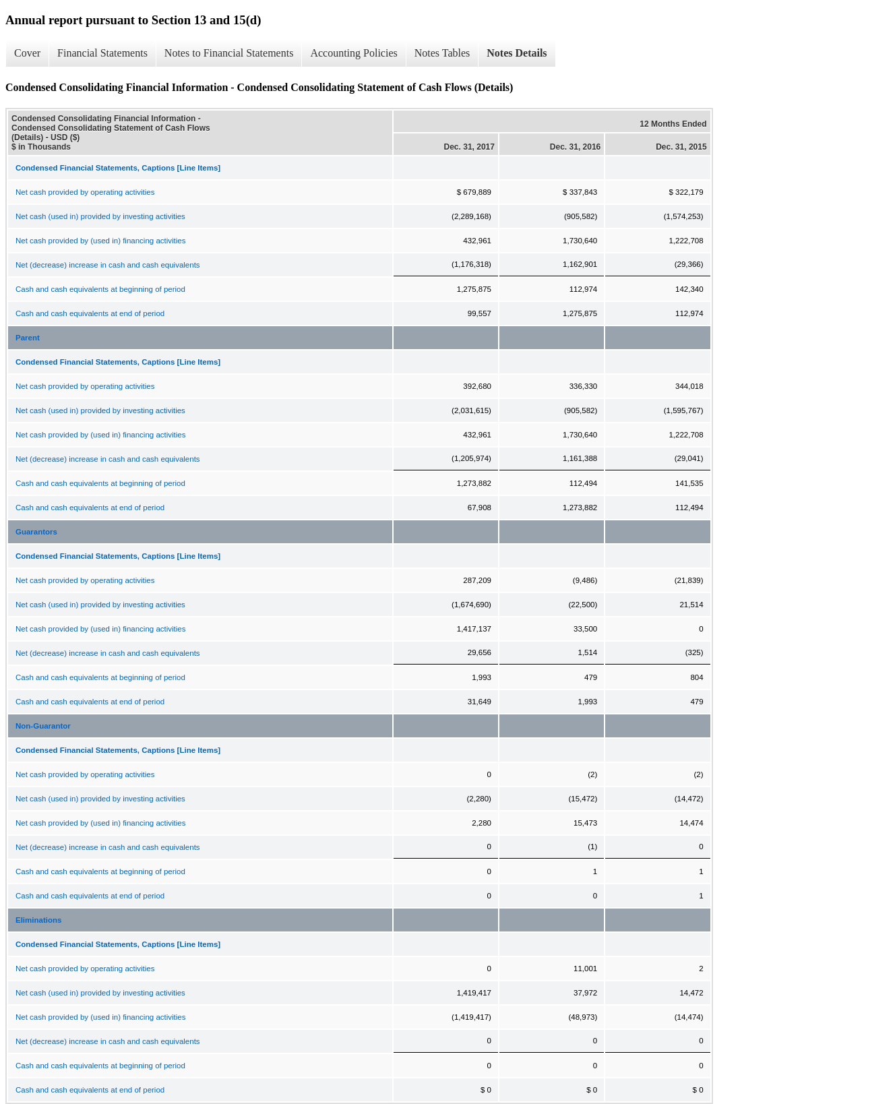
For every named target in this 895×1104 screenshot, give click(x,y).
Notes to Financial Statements (229, 53)
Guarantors (36, 532)
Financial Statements (102, 53)
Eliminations (38, 920)
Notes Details (517, 53)
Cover (27, 53)
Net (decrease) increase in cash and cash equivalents (108, 265)
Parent (28, 338)
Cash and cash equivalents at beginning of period (100, 289)
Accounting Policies (353, 53)
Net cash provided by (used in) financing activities (101, 241)
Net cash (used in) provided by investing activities (100, 216)
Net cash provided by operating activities (85, 192)
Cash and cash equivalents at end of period (90, 313)
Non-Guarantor (43, 726)
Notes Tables (442, 53)
